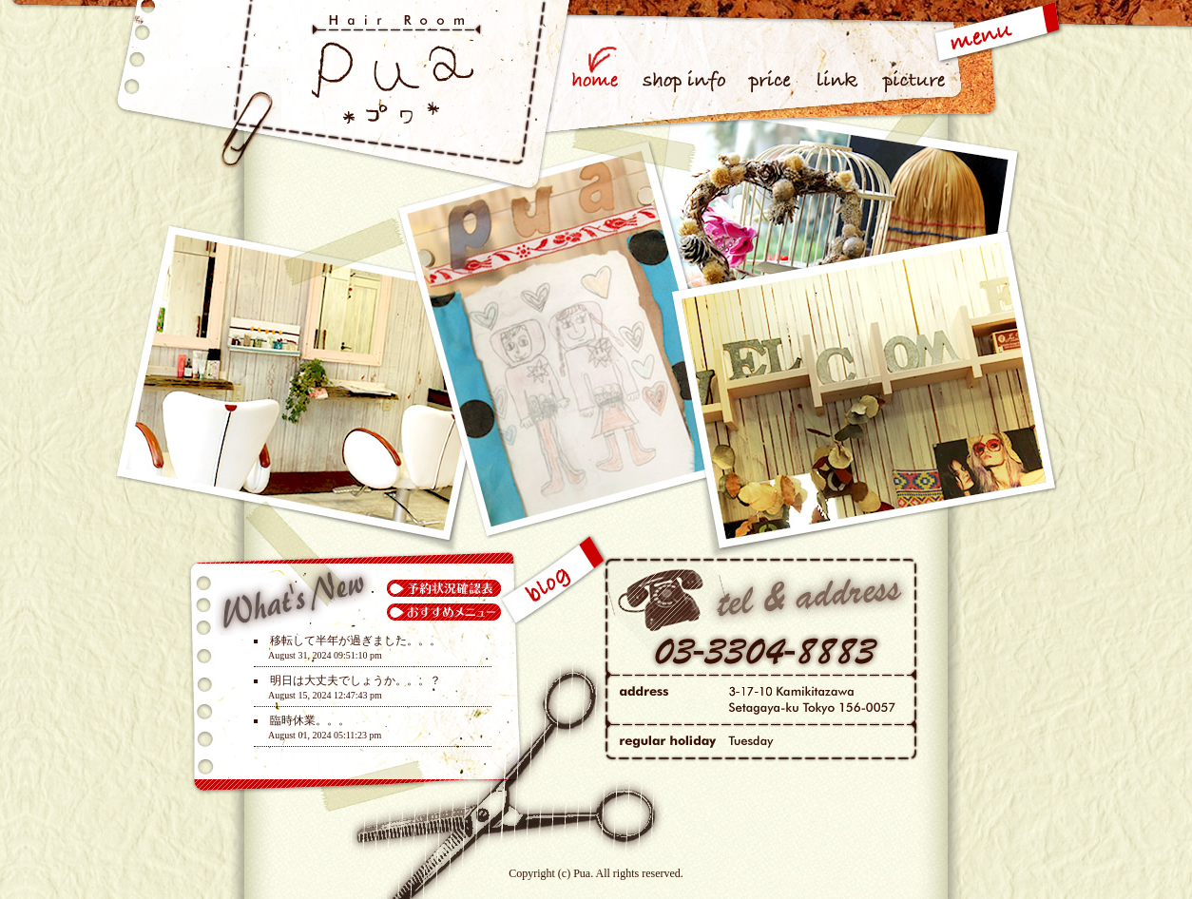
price (771, 59)
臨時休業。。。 (310, 720)
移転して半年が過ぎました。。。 (355, 640)
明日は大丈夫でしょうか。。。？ (355, 680)
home (600, 59)
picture (911, 59)
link (840, 59)
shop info (685, 59)
